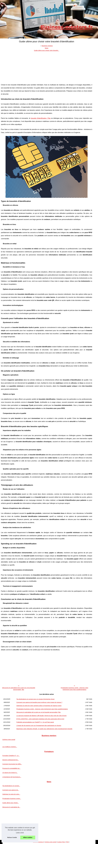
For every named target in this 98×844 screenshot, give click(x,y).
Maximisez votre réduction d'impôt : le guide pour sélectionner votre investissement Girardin (44, 728)
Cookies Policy (61, 842)
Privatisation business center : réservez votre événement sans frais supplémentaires (74, 688)
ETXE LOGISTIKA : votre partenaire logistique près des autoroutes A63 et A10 (40, 719)
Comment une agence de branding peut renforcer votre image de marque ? (39, 702)
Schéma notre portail (8, 739)
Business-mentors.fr (38, 842)
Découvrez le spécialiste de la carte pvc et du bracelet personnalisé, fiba (18, 688)
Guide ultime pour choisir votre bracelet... (46, 50)
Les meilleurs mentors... (9, 747)
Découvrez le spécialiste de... (11, 807)
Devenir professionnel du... (10, 760)
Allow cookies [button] (27, 837)
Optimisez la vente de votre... (11, 794)
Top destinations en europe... (11, 786)
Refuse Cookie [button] (12, 837)
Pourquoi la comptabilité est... (11, 768)
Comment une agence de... (10, 790)
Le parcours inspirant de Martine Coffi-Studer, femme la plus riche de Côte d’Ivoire (41, 715)
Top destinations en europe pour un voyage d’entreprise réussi (35, 699)
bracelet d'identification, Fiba (41, 118)
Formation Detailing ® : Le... (11, 755)
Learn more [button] (20, 832)
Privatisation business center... (11, 798)
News (46, 48)
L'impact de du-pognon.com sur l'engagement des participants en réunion (38, 725)
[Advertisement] (46, 66)
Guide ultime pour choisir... (10, 803)
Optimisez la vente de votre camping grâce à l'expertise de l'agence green (38, 705)
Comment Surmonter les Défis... (12, 764)
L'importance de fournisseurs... (11, 777)
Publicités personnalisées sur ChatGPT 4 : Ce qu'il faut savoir (35, 722)
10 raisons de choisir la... (10, 772)
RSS (67, 842)
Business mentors (47, 46)
